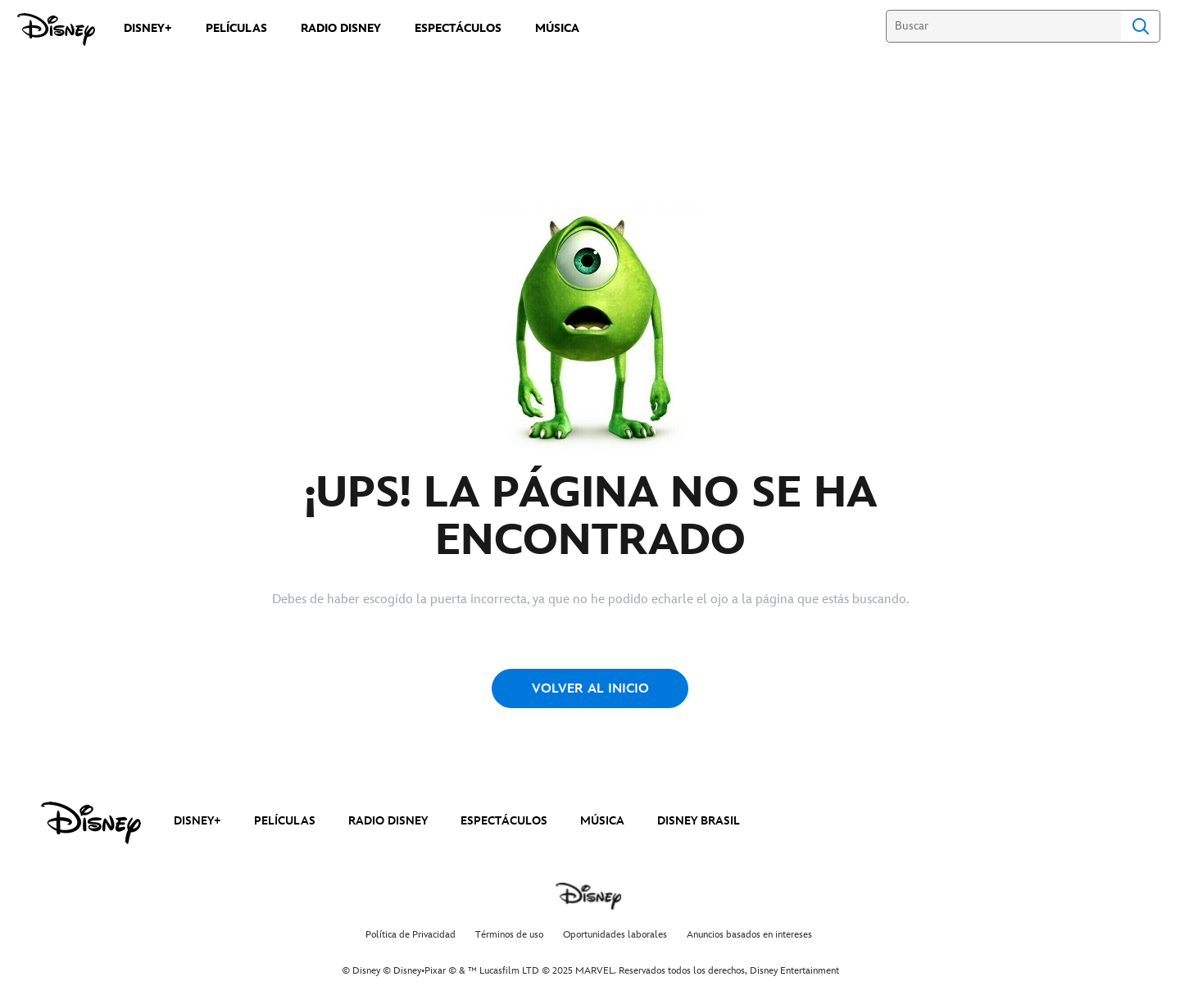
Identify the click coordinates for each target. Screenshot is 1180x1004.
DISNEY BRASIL (698, 821)
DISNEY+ (197, 821)
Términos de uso (509, 935)
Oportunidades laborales (615, 935)
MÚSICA (602, 821)
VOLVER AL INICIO (590, 689)
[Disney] (56, 29)
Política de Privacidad (410, 935)
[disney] (91, 823)
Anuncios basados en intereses (749, 935)
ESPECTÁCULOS (504, 821)
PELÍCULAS (284, 821)
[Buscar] (1003, 26)
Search (1140, 26)
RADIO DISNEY (388, 821)
